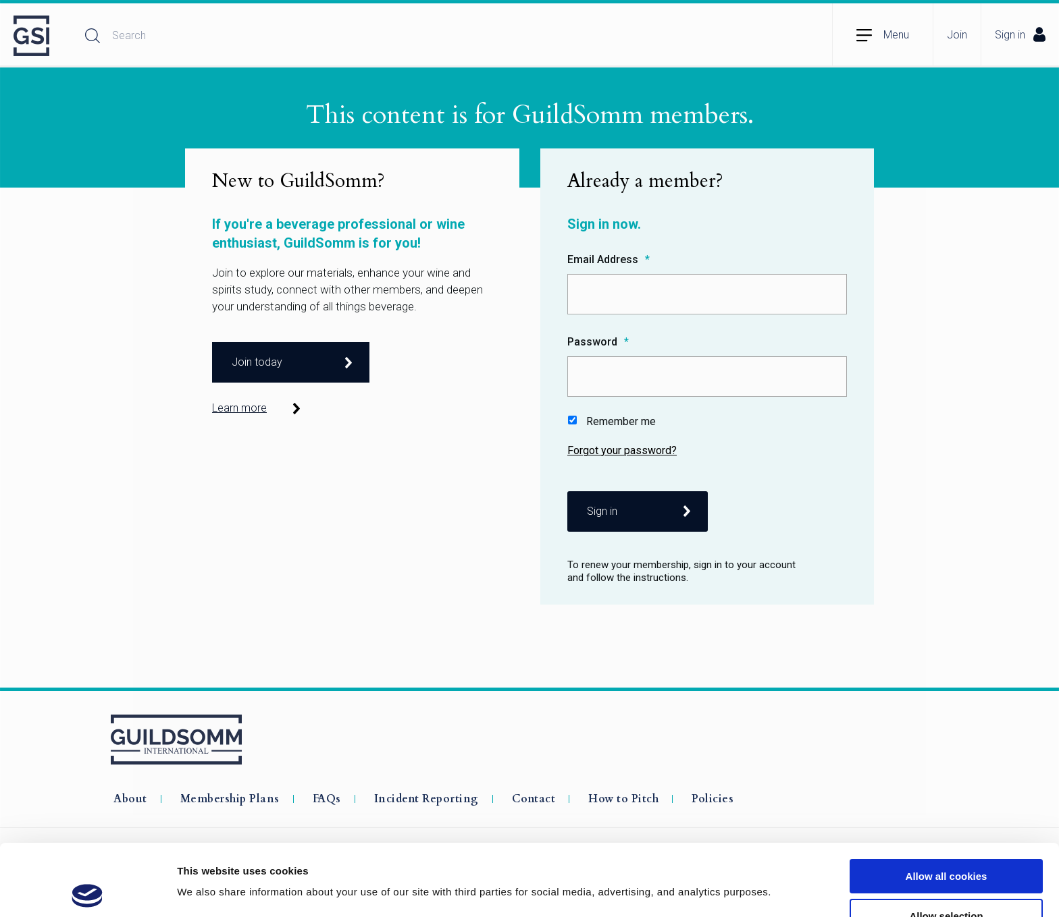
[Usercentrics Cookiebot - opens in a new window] (87, 891)
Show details (708, 864)
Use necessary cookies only (946, 883)
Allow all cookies (946, 804)
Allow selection (946, 844)
